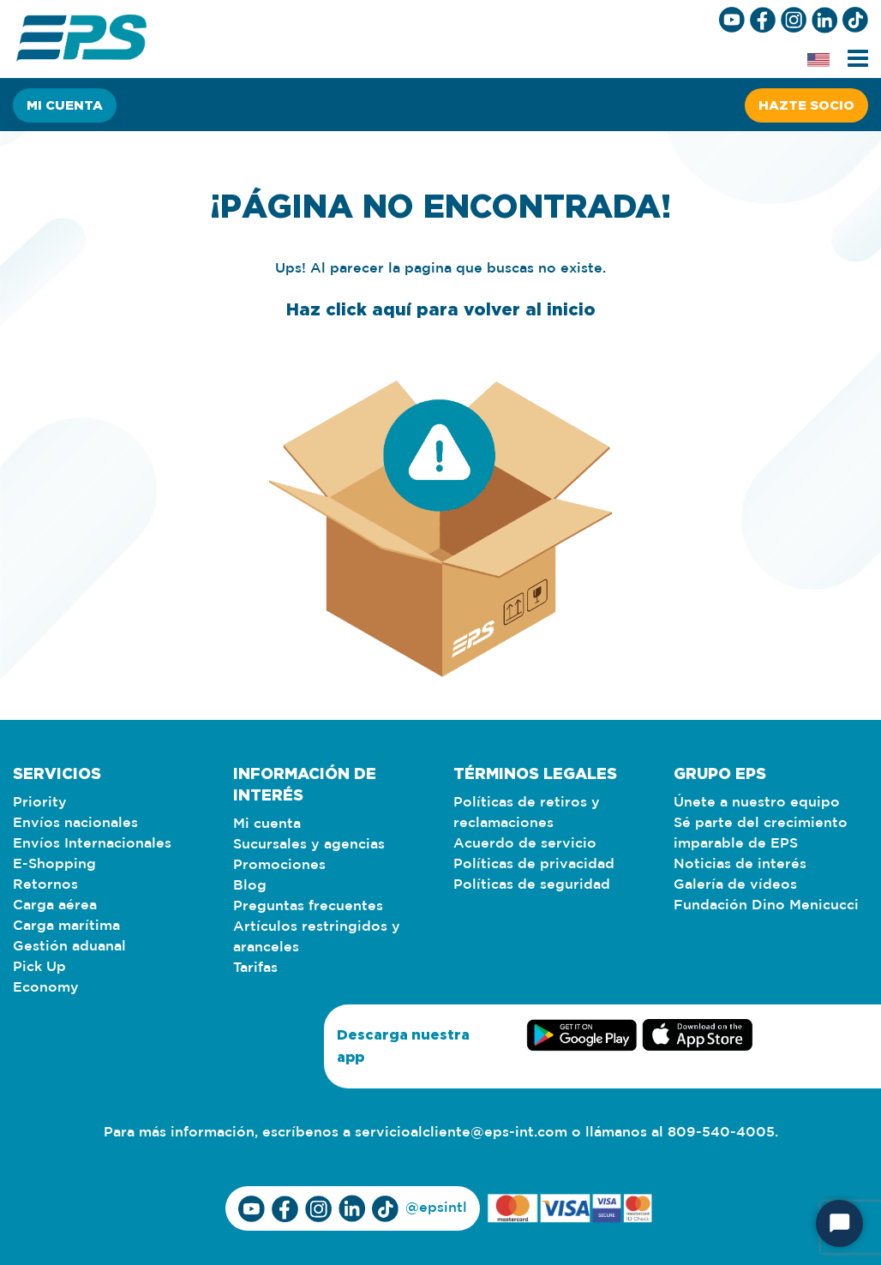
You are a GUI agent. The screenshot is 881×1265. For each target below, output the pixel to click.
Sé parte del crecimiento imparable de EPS (761, 833)
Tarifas (255, 968)
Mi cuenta (65, 105)
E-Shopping (54, 864)
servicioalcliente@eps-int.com (461, 1132)
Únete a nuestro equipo (757, 802)
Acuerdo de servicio (524, 843)
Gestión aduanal (69, 946)
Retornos (45, 884)
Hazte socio (806, 105)
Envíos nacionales (75, 823)
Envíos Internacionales (92, 843)
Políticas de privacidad (533, 864)
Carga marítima (66, 926)
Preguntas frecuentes (308, 906)
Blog (250, 885)
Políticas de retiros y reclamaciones (526, 813)
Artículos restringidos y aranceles (316, 937)
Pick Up (39, 967)
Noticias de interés (740, 864)
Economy (46, 987)
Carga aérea (55, 905)
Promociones (279, 865)
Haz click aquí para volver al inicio (441, 308)
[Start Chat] (839, 1223)
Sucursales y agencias (309, 844)
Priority (40, 802)
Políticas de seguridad (531, 884)
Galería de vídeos (735, 884)
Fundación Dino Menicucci (766, 905)
